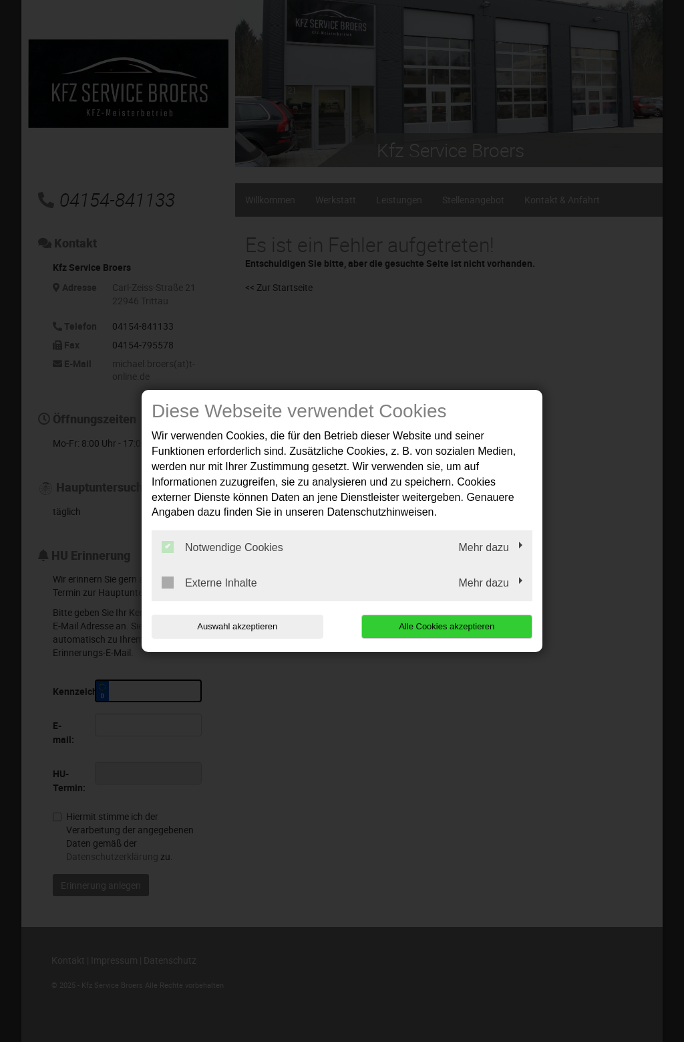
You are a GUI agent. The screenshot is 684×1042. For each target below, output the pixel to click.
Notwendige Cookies (222, 547)
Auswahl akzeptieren (237, 626)
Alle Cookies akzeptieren (446, 626)
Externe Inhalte (209, 583)
